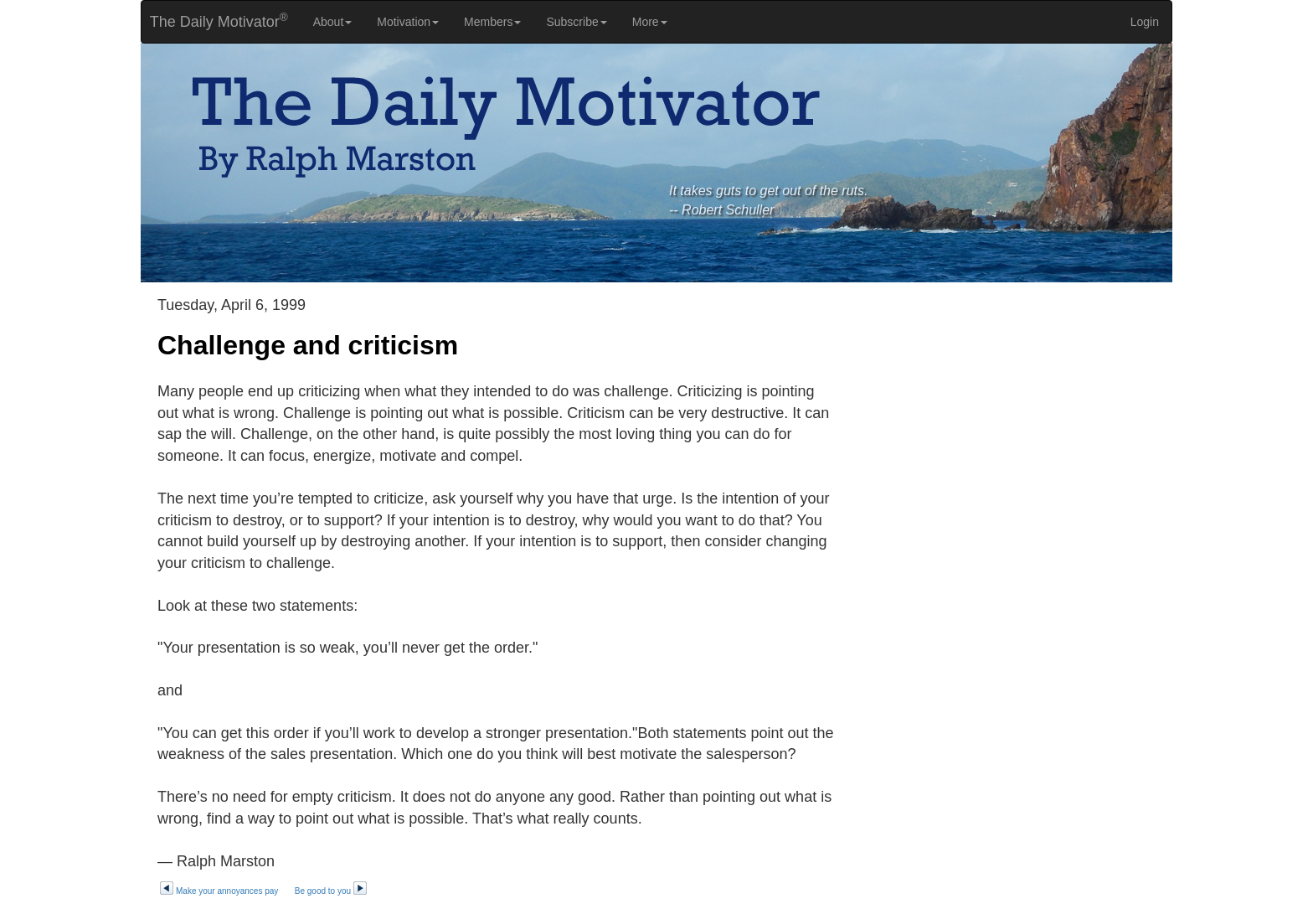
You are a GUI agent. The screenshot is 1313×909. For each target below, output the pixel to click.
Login (1144, 21)
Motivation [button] (408, 21)
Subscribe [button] (576, 21)
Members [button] (492, 21)
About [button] (333, 21)
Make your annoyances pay (218, 891)
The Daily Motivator (215, 20)
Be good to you (331, 891)
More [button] (649, 21)
